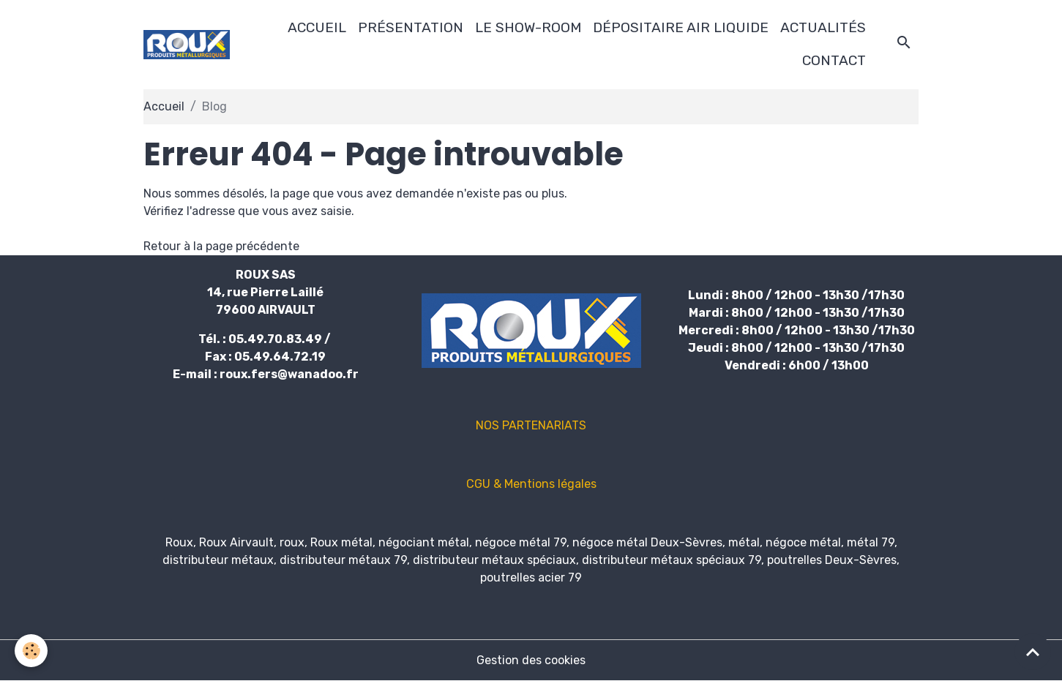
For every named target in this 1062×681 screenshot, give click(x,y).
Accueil (163, 106)
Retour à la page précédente (221, 246)
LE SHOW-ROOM (528, 27)
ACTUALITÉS (823, 27)
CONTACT (834, 60)
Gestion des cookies (531, 660)
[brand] (187, 44)
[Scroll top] (1032, 651)
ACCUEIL (317, 27)
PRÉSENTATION (410, 27)
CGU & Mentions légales (531, 484)
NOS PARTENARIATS (531, 425)
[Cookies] (31, 650)
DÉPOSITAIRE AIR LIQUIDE (681, 27)
